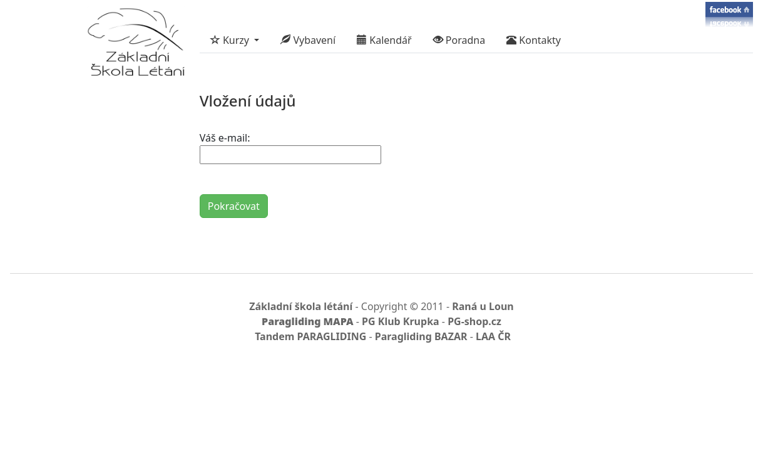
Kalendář (384, 40)
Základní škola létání (300, 306)
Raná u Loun (483, 306)
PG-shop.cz (474, 321)
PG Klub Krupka (400, 321)
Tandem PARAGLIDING (310, 336)
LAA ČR (493, 336)
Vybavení (307, 40)
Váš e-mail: (225, 138)
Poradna (459, 40)
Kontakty (533, 40)
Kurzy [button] (231, 40)
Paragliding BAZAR (421, 336)
